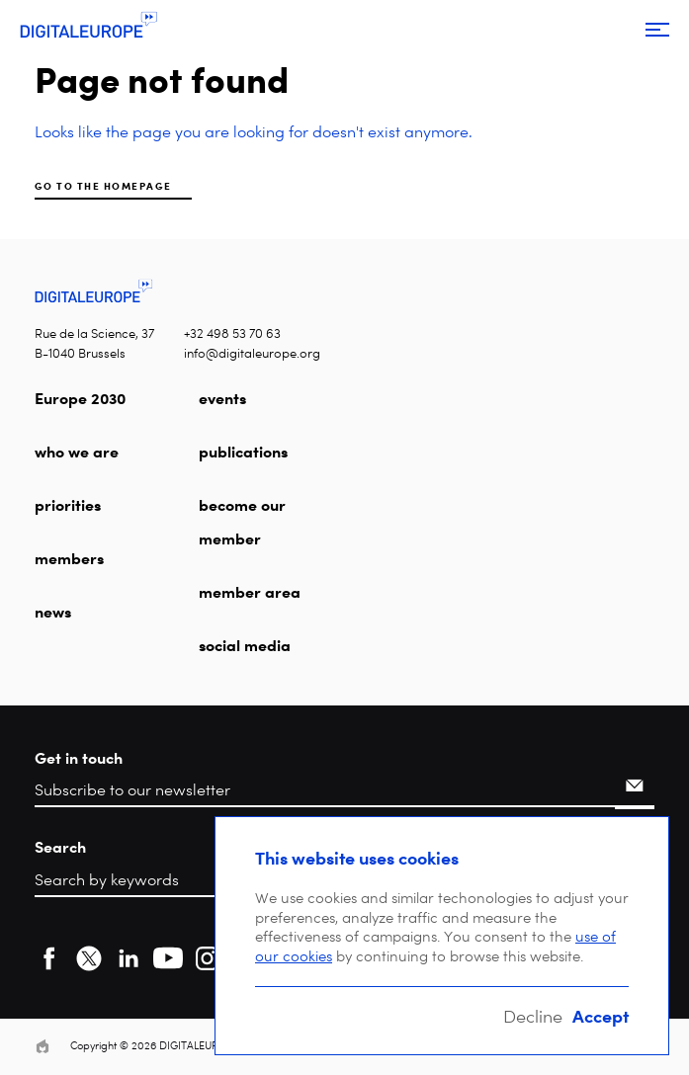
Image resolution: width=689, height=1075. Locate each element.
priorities (68, 505)
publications (243, 451)
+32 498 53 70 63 (232, 333)
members (69, 558)
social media (245, 645)
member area (250, 592)
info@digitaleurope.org (252, 353)
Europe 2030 (80, 398)
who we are (77, 451)
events (222, 398)
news (53, 611)
